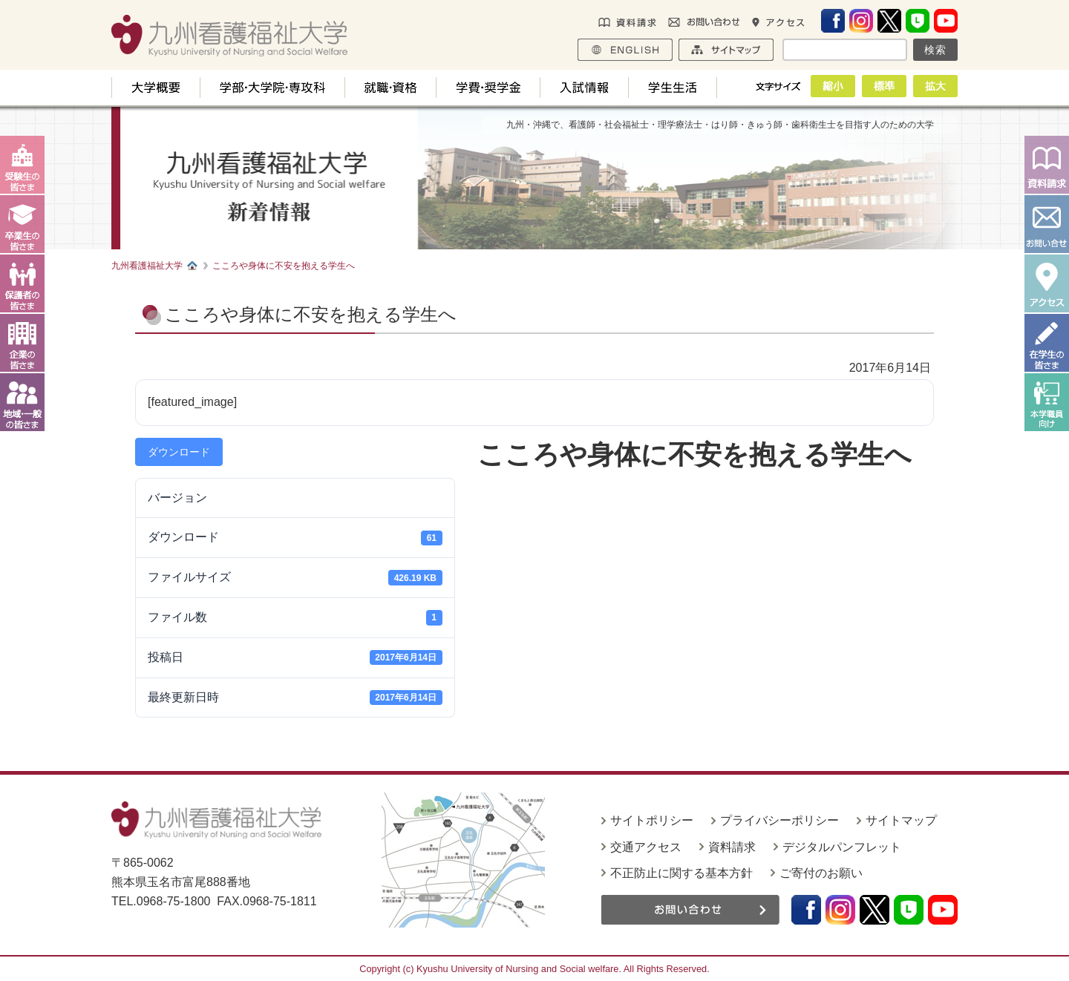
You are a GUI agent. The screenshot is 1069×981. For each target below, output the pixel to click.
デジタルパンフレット (841, 847)
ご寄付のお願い (821, 873)
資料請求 (732, 847)
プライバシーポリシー (779, 820)
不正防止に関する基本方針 (681, 873)
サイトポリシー (651, 820)
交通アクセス (645, 847)
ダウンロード (179, 452)
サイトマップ (901, 820)
